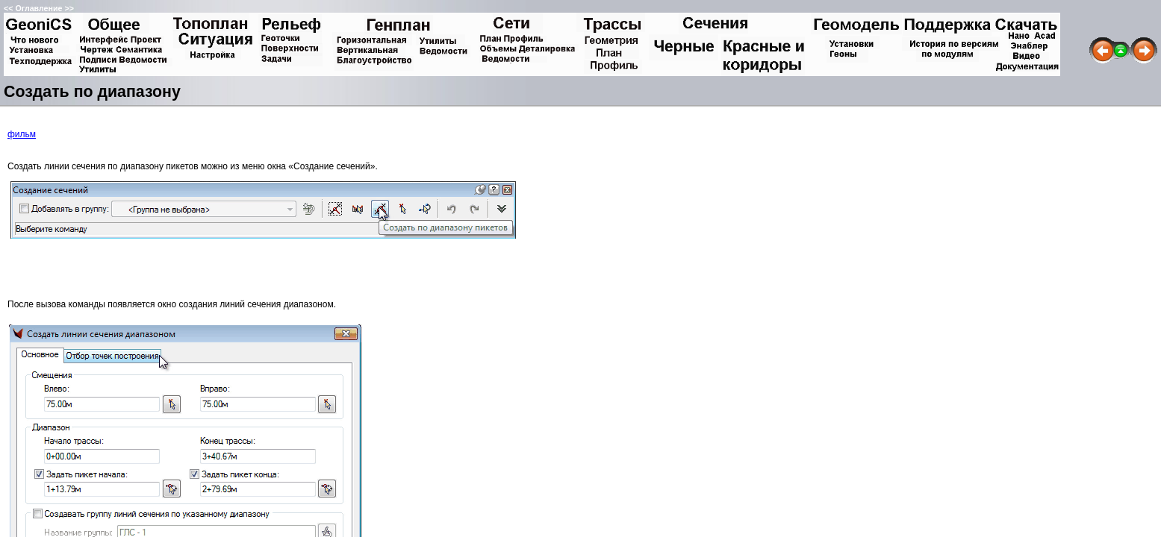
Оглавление (38, 8)
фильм (21, 134)
